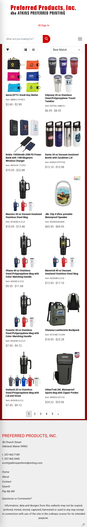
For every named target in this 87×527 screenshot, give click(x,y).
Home (5, 472)
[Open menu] (80, 38)
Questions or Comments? (17, 498)
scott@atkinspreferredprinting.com (22, 463)
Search (6, 486)
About (5, 476)
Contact (6, 481)
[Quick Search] (22, 39)
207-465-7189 (12, 454)
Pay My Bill (8, 491)
